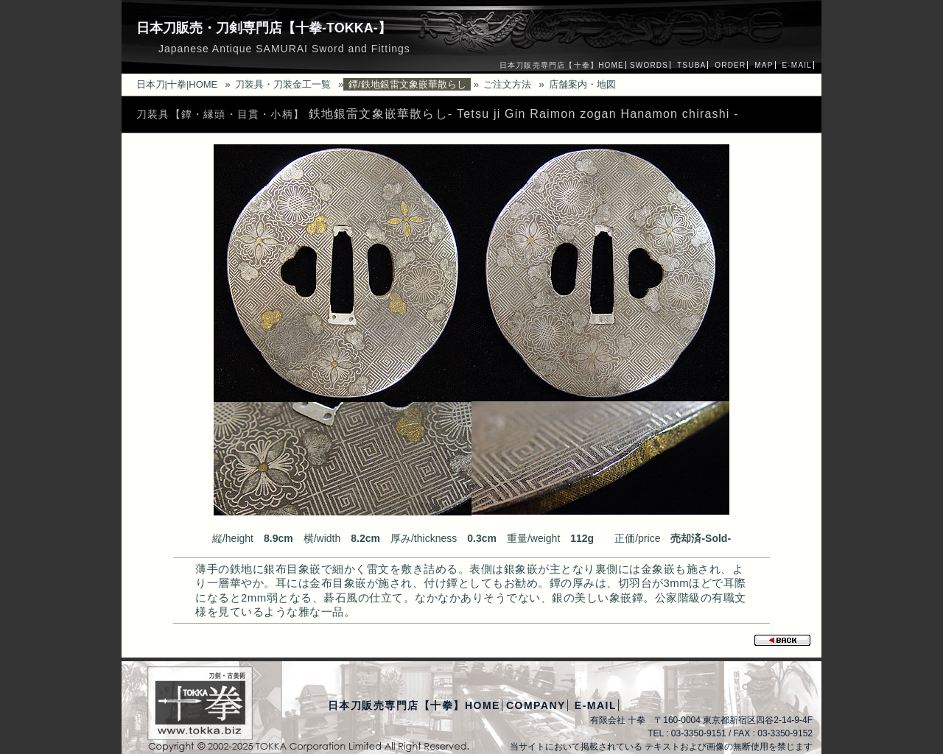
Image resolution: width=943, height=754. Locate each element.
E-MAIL (797, 65)
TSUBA (691, 65)
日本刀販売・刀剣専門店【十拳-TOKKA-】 (263, 28)
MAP (763, 65)
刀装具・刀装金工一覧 (283, 84)
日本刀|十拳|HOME (177, 84)
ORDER (730, 65)
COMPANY (536, 705)
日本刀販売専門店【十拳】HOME (561, 65)
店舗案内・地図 (582, 84)
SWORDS (649, 65)
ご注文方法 (507, 84)
